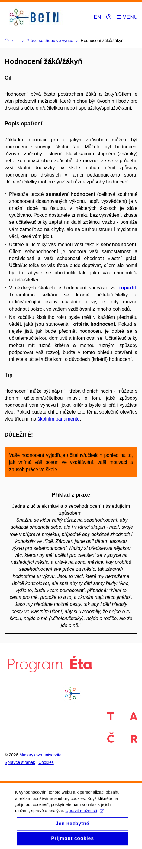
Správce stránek (20, 762)
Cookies (46, 762)
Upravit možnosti (85, 814)
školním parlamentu (58, 418)
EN (97, 17)
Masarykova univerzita (40, 754)
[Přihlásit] (109, 17)
